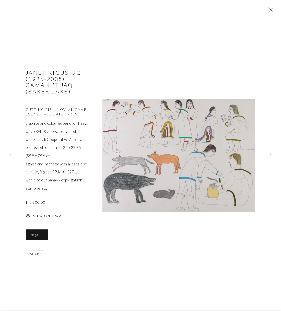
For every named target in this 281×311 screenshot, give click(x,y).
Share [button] (36, 254)
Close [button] (269, 11)
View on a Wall (46, 217)
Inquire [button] (36, 235)
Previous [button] (11, 155)
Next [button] (270, 155)
